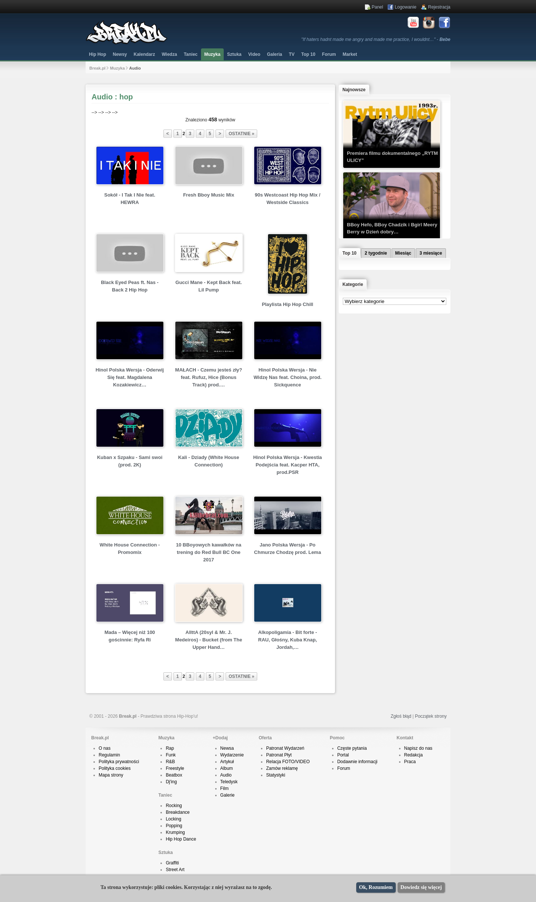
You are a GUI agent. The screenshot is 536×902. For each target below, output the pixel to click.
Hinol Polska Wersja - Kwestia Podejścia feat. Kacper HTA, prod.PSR (287, 465)
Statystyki (275, 775)
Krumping (175, 832)
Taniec (191, 54)
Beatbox (174, 775)
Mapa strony (111, 775)
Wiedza (169, 54)
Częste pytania (352, 748)
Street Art (175, 869)
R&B (170, 761)
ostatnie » (241, 133)
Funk (171, 755)
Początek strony (431, 716)
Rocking (174, 805)
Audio (226, 775)
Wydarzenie (232, 755)
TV (291, 54)
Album (226, 768)
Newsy (120, 54)
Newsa (227, 748)
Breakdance (177, 812)
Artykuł (227, 761)
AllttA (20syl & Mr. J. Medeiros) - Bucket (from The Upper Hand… (208, 640)
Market (349, 54)
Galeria (274, 54)
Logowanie (406, 7)
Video (254, 54)
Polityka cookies (115, 768)
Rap (170, 748)
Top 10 (308, 54)
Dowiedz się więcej (421, 887)
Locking (173, 819)
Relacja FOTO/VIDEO (288, 761)
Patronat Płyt (279, 755)
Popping (174, 825)
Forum (343, 768)
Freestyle (175, 768)
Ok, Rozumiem (376, 887)
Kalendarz (144, 54)
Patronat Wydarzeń (285, 748)
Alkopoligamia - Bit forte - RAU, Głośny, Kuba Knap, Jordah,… (287, 640)
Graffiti (172, 863)
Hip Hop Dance (181, 839)
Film (224, 788)
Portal (343, 755)
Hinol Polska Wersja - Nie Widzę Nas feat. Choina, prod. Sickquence (287, 377)
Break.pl (97, 68)
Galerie (227, 795)
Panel (377, 7)
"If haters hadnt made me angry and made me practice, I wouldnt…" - (375, 39)
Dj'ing (171, 781)
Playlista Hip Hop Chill (287, 304)
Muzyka (212, 54)
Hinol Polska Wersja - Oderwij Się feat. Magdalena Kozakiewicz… (130, 377)
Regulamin (109, 755)
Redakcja (413, 755)
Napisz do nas (418, 748)
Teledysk (229, 781)
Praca (410, 761)
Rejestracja (439, 7)
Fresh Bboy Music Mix (208, 195)
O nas (105, 748)
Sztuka (234, 54)
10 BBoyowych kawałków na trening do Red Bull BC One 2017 (209, 552)
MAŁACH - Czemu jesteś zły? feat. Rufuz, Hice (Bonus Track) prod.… (208, 377)
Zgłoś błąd (400, 716)
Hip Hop (97, 54)
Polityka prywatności (119, 761)
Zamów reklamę (282, 768)
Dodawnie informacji (357, 761)
